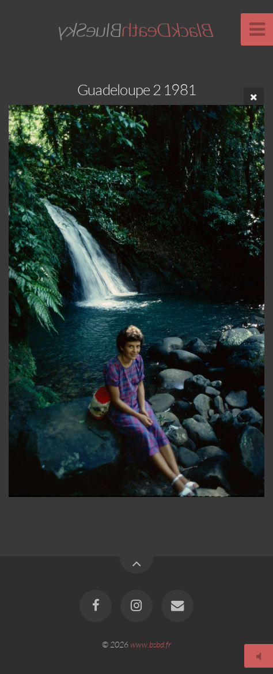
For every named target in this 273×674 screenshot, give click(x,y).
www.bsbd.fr (150, 644)
